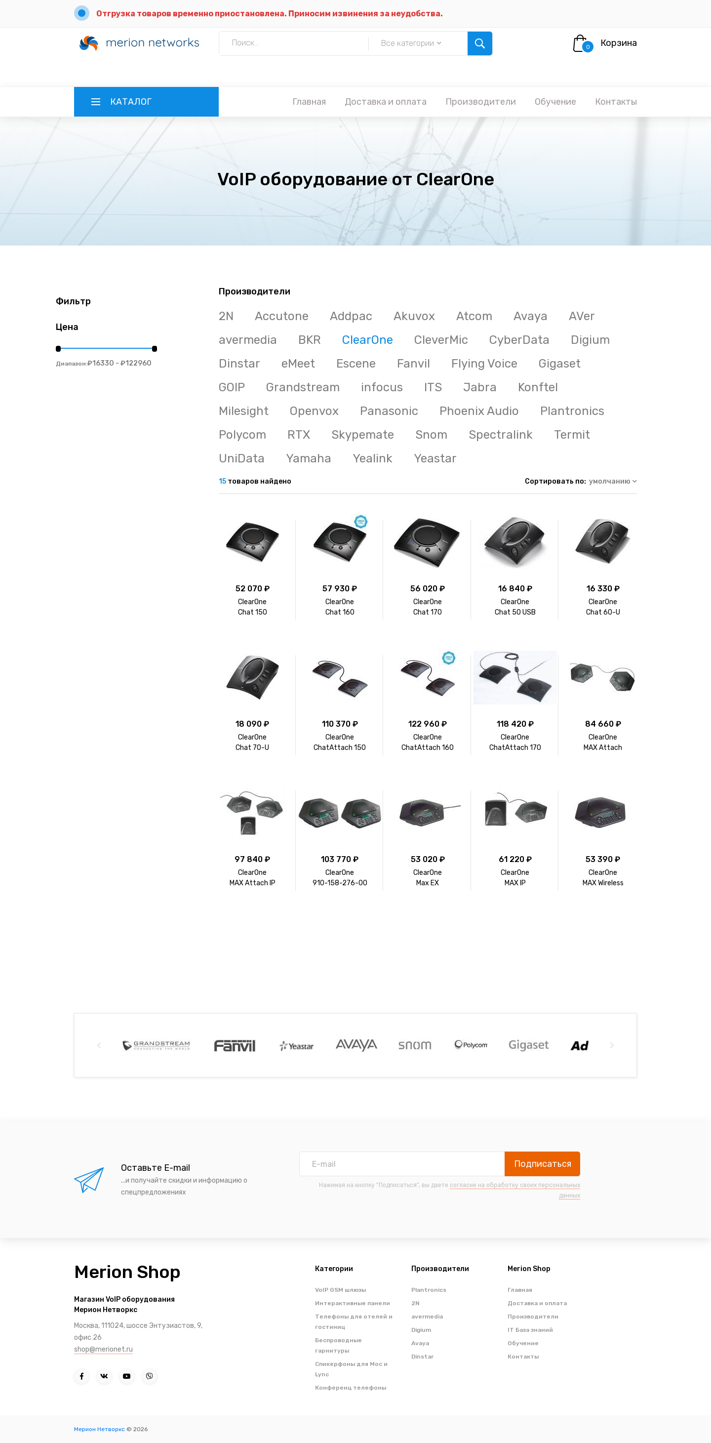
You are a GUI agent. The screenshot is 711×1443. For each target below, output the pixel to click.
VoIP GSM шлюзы (340, 1289)
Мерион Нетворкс (99, 1429)
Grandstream (303, 387)
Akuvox (414, 316)
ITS (433, 387)
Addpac (351, 316)
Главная (309, 101)
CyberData (519, 340)
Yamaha (308, 458)
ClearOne (367, 340)
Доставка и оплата (386, 101)
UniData (242, 458)
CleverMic (441, 340)
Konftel (538, 387)
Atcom (474, 316)
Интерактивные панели (352, 1303)
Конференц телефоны (350, 1387)
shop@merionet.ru (103, 1349)
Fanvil (413, 364)
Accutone (282, 316)
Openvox (314, 411)
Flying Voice (484, 364)
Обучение (555, 101)
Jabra (480, 387)
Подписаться (542, 1163)
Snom (431, 435)
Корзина (618, 43)
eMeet (298, 364)
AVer (582, 316)
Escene (356, 364)
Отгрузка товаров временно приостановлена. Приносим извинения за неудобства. (269, 13)
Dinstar (239, 364)
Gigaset (560, 364)
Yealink (373, 458)
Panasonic (389, 411)
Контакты (616, 101)
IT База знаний (530, 1329)
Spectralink (501, 435)
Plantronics (572, 411)
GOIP (232, 387)
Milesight (244, 411)
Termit (572, 435)
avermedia (248, 340)
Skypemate (362, 435)
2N (226, 316)
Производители (480, 101)
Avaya (531, 316)
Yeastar (435, 458)
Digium (590, 340)
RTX (298, 435)
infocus (382, 387)
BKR (309, 340)
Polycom (242, 435)
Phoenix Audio (479, 411)
